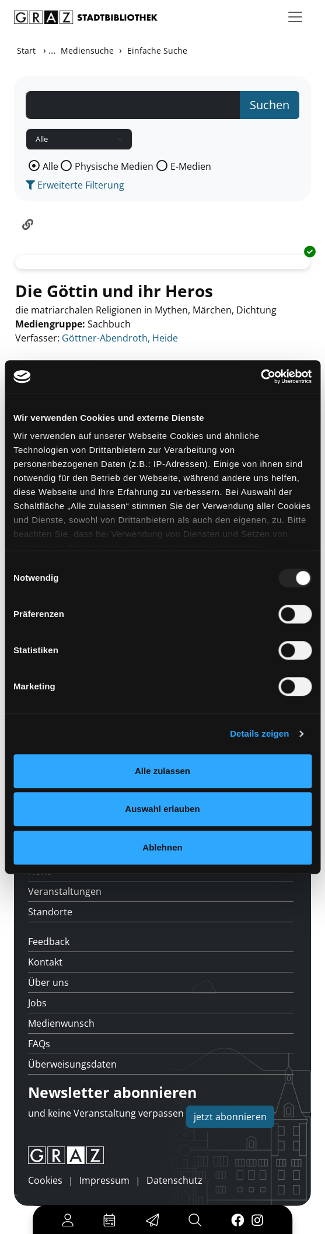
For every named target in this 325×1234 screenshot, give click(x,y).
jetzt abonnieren (230, 1116)
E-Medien (190, 166)
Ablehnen (162, 847)
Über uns (48, 982)
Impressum (104, 1180)
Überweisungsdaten (72, 1064)
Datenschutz (174, 1180)
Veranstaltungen (65, 891)
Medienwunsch (61, 1023)
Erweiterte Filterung (75, 185)
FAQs (39, 1043)
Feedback (48, 941)
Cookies (45, 1180)
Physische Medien (114, 166)
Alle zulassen (162, 771)
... (51, 50)
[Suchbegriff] (133, 105)
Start (26, 50)
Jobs (37, 1002)
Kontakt (45, 962)
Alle (50, 166)
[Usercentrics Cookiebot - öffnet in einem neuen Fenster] (260, 376)
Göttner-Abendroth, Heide (120, 338)
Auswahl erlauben (162, 809)
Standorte (50, 911)
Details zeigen (259, 733)
